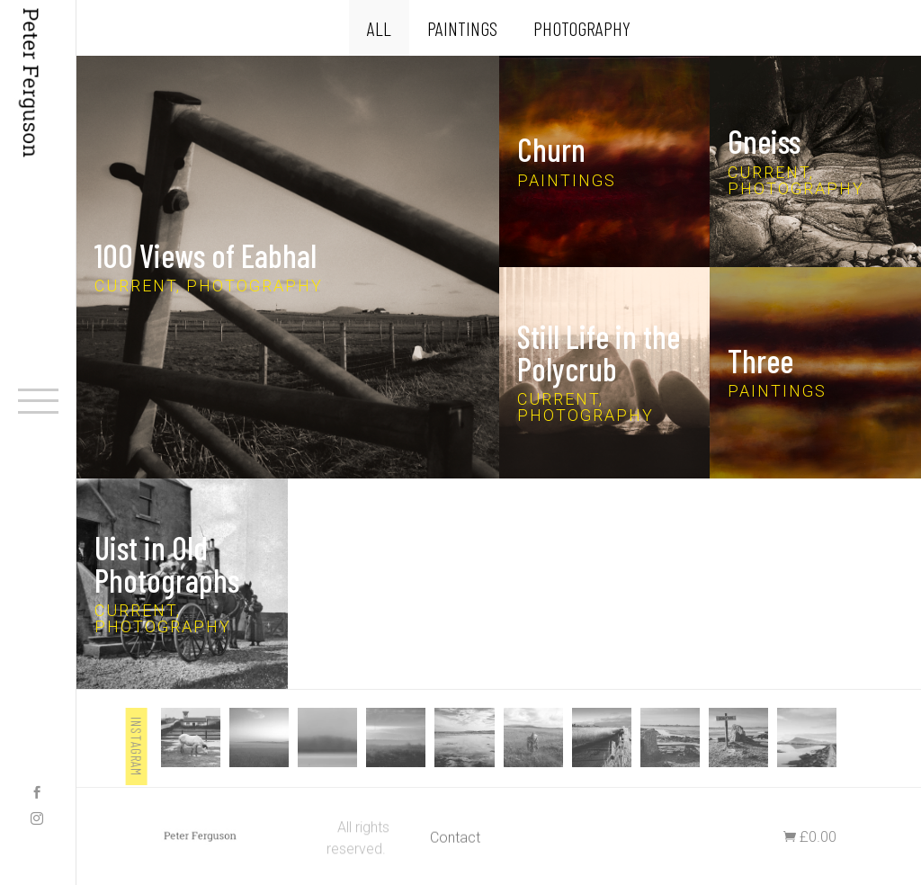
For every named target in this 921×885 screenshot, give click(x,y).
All (379, 28)
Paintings (462, 28)
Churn (551, 149)
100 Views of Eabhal (205, 255)
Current (135, 285)
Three (760, 361)
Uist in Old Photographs (166, 563)
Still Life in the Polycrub (598, 353)
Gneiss (764, 141)
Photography (581, 28)
